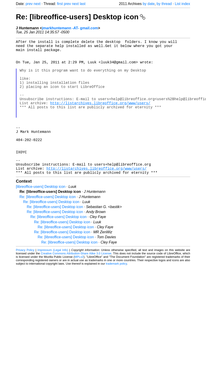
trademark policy (116, 293)
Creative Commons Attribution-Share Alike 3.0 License (76, 283)
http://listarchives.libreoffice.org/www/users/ (100, 117)
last (83, 4)
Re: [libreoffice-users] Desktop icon (80, 17)
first (60, 4)
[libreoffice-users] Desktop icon (40, 217)
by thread (164, 4)
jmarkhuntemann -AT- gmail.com (70, 28)
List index (182, 4)
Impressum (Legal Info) (52, 280)
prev (29, 4)
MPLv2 (79, 286)
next (37, 4)
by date (148, 4)
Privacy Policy (25, 280)
